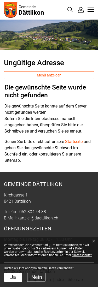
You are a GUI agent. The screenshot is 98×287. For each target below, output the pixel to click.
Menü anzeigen (49, 75)
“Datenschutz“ (82, 255)
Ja (13, 277)
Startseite (74, 141)
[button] (70, 10)
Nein (36, 277)
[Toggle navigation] (90, 9)
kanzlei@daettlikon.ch (38, 218)
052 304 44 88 (32, 211)
